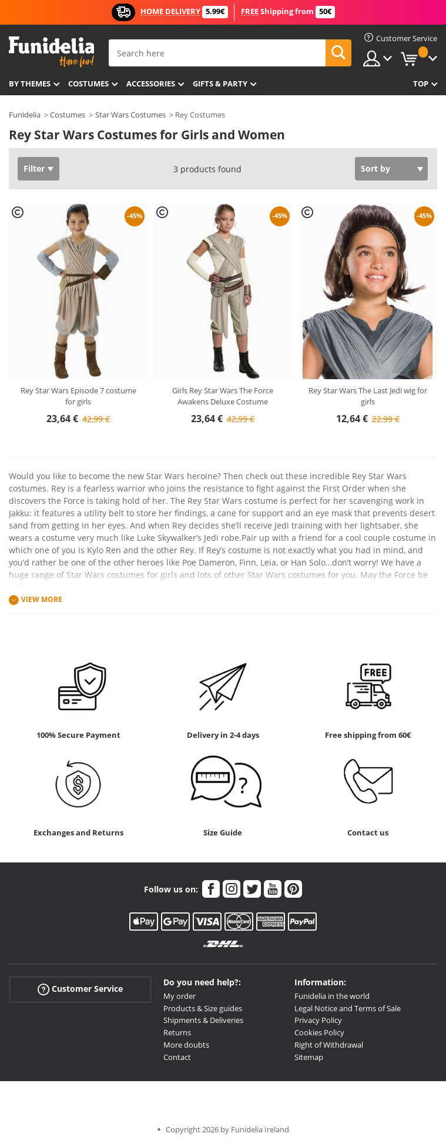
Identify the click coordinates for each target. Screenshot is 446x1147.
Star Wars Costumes (130, 114)
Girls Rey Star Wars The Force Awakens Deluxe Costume (222, 396)
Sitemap (308, 1057)
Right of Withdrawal (328, 1044)
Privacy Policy (318, 1020)
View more (41, 599)
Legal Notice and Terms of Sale (347, 1008)
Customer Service (80, 989)
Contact (177, 1057)
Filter (34, 168)
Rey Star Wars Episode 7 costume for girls (78, 396)
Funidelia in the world (332, 996)
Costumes (88, 83)
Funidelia (25, 114)
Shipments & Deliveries (203, 1020)
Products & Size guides (202, 1008)
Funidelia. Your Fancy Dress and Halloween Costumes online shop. (51, 52)
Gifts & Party (220, 83)
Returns (177, 1032)
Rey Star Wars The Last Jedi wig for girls (367, 396)
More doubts (186, 1044)
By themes (30, 83)
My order (179, 996)
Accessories (150, 83)
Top (420, 83)
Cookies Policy (319, 1032)
